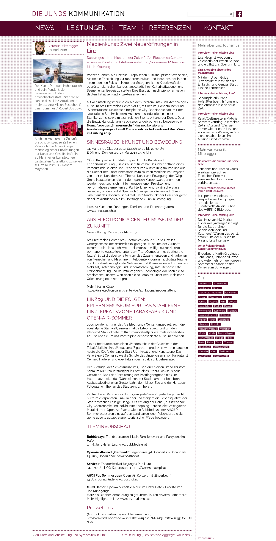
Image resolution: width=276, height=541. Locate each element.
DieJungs (78, 13)
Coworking (231, 292)
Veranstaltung (221, 347)
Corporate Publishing (210, 292)
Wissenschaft (220, 356)
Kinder (217, 306)
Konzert (232, 310)
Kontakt (218, 27)
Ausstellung (220, 283)
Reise (210, 342)
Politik (229, 338)
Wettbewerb (226, 351)
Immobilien (205, 306)
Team (128, 27)
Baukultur (204, 288)
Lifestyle (203, 324)
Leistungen (87, 27)
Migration (225, 328)
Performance (206, 338)
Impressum (206, 538)
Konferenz (219, 310)
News (44, 27)
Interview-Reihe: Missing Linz (216, 52)
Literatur (215, 324)
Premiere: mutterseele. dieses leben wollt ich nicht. (216, 190)
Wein (213, 351)
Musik (212, 333)
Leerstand (223, 319)
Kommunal (205, 310)
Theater (228, 342)
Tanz (218, 342)
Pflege (219, 338)
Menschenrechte (208, 328)
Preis (201, 342)
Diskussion (215, 297)
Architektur (205, 283)
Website (203, 351)
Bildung (217, 288)
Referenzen (170, 27)
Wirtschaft (204, 356)
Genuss (233, 301)
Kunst (212, 319)
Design (202, 297)
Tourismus (204, 347)
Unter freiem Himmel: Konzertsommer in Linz (212, 247)
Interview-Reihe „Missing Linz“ (216, 93)
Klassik (228, 306)
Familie (202, 301)
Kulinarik (225, 315)
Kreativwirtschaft (208, 315)
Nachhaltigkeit (226, 333)
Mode (202, 333)
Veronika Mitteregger (63, 46)
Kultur (202, 319)
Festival (213, 301)
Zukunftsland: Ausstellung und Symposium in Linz (70, 535)
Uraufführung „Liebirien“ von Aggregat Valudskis (156, 535)
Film (223, 301)
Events (227, 297)
